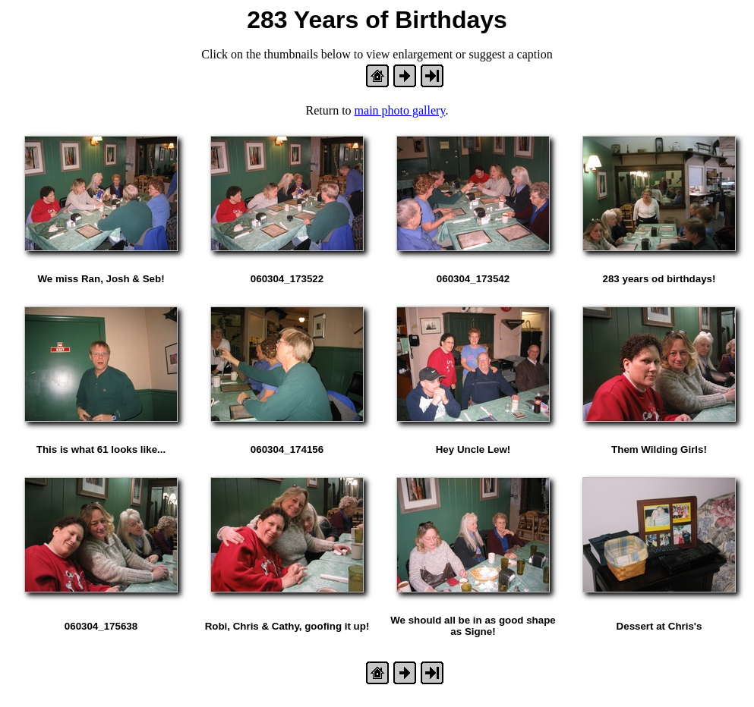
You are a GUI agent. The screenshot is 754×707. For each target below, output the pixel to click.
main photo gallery (400, 110)
